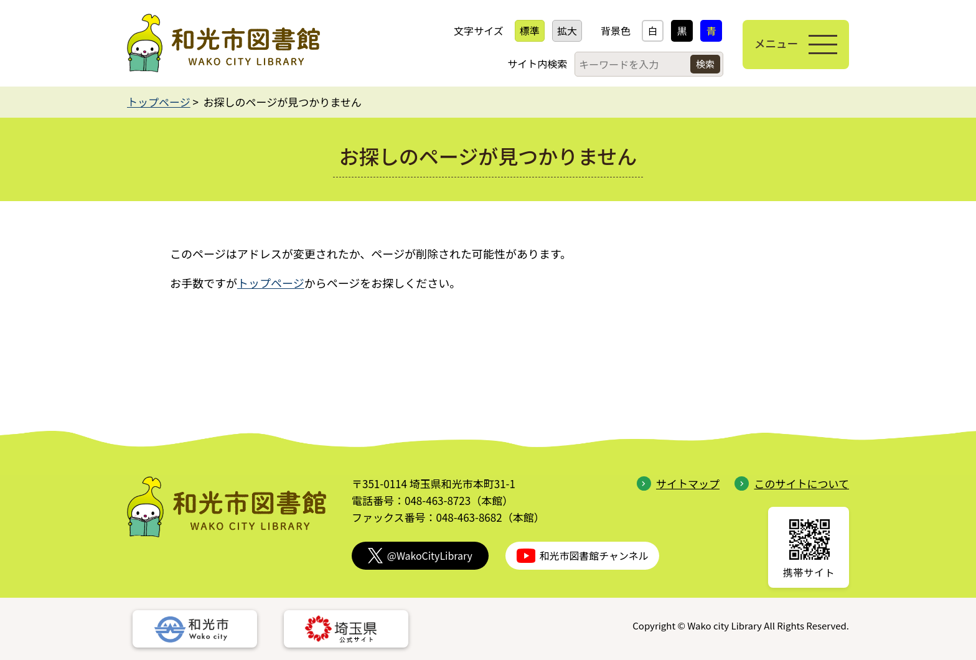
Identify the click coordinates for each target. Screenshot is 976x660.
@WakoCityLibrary (420, 555)
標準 (525, 30)
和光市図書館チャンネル (583, 556)
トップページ (158, 102)
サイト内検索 (533, 63)
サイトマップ (678, 483)
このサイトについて (791, 483)
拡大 (563, 30)
